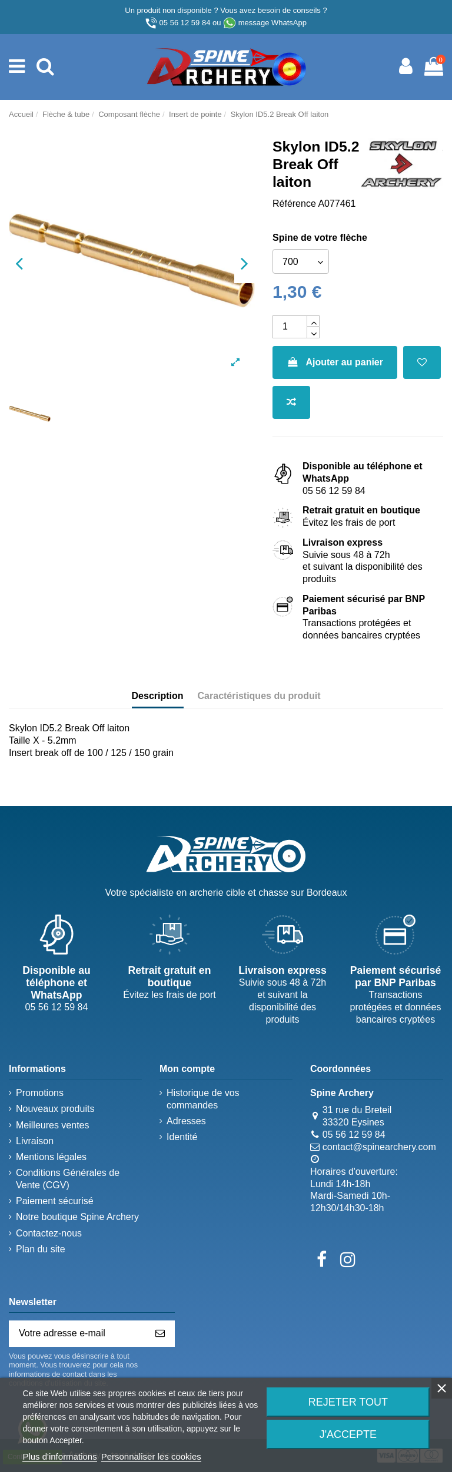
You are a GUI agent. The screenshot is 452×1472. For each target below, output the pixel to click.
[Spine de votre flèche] (300, 261)
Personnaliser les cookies (151, 1456)
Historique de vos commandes (203, 1099)
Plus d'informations (59, 1456)
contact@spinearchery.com (379, 1147)
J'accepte (348, 1434)
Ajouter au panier (335, 362)
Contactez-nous (49, 1233)
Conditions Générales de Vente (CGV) (67, 1179)
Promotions (40, 1093)
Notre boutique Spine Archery (77, 1217)
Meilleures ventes (52, 1125)
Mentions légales (51, 1157)
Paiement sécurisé (55, 1201)
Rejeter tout (348, 1402)
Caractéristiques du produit (259, 696)
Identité (182, 1137)
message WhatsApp (272, 22)
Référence (294, 204)
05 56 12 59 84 (185, 22)
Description (158, 696)
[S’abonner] (160, 1333)
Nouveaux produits (55, 1109)
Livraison (35, 1141)
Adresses (186, 1121)
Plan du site (40, 1249)
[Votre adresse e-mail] (77, 1333)
